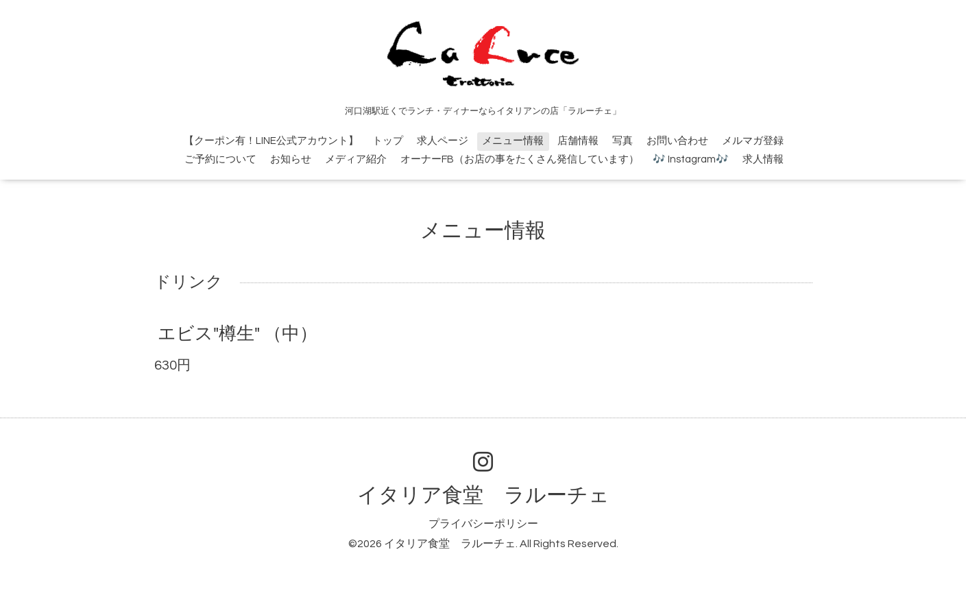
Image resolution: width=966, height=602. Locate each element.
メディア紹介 (356, 159)
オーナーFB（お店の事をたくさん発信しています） (519, 159)
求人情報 (763, 159)
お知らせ (290, 159)
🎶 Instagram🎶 (691, 159)
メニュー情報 (513, 141)
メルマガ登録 (753, 141)
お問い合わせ (677, 141)
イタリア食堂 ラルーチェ (483, 495)
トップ (387, 141)
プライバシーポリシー (483, 523)
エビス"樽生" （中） (237, 334)
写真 (622, 141)
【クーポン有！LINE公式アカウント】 (271, 141)
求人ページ (442, 141)
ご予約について (220, 159)
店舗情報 (578, 141)
